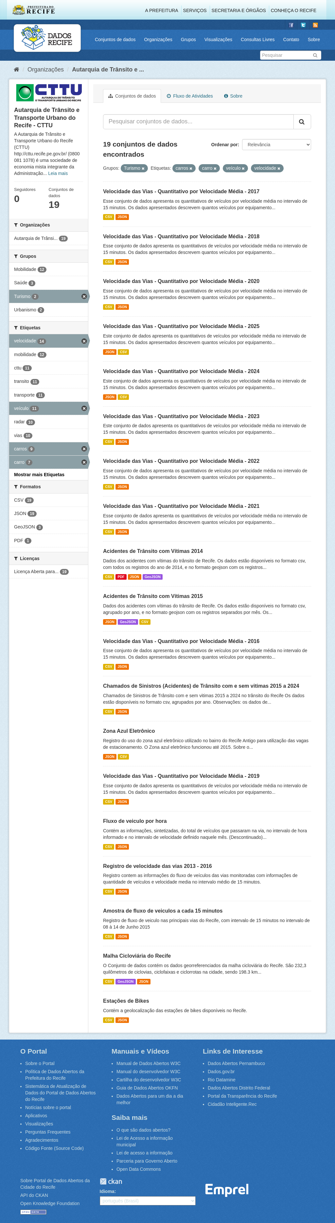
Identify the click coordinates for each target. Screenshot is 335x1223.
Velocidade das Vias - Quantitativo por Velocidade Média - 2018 (181, 236)
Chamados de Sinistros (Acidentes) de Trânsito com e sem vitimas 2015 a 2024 (201, 686)
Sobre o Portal (40, 1063)
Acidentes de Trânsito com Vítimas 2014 (153, 551)
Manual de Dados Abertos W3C (148, 1063)
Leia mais (58, 173)
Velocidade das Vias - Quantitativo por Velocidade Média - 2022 (181, 461)
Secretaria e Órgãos (239, 10)
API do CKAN (34, 1195)
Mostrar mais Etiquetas (39, 474)
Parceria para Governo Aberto (146, 1161)
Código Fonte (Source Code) (54, 1148)
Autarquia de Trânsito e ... (108, 69)
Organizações (158, 39)
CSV (108, 217)
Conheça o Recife (293, 10)
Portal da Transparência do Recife (242, 1096)
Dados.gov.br (221, 1071)
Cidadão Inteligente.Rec (232, 1104)
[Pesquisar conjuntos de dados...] (198, 121)
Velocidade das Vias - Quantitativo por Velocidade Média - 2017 (181, 191)
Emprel (227, 1190)
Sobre (314, 39)
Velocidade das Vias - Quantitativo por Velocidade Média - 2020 (181, 281)
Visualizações (218, 39)
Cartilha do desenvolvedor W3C (148, 1079)
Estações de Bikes (126, 1001)
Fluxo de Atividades (190, 96)
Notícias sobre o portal (48, 1107)
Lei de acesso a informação (144, 1152)
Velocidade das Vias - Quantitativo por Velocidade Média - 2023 (181, 416)
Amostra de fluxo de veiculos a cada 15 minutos (162, 911)
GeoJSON (153, 577)
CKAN (111, 1181)
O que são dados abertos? (143, 1130)
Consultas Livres (258, 39)
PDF (120, 577)
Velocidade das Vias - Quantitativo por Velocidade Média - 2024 (181, 371)
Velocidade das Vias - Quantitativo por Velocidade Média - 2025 (181, 326)
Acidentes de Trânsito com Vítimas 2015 (153, 596)
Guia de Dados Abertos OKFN (147, 1087)
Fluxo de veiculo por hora (135, 821)
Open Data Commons (138, 1169)
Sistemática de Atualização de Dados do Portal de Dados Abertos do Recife (60, 1093)
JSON (122, 217)
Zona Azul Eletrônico (129, 731)
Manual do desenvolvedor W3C (148, 1071)
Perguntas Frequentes (48, 1132)
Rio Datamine (222, 1079)
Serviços (195, 10)
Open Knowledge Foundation (49, 1203)
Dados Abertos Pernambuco (236, 1063)
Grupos (188, 39)
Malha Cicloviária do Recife (137, 956)
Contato (291, 39)
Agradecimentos (41, 1140)
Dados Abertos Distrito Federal (239, 1087)
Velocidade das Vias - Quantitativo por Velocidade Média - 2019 (181, 776)
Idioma (107, 1191)
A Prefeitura (161, 10)
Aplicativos (36, 1115)
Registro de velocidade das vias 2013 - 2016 (157, 866)
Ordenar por (224, 144)
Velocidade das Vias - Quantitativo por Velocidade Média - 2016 (181, 641)
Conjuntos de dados (115, 39)
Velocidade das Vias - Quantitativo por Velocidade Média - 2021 (181, 506)
